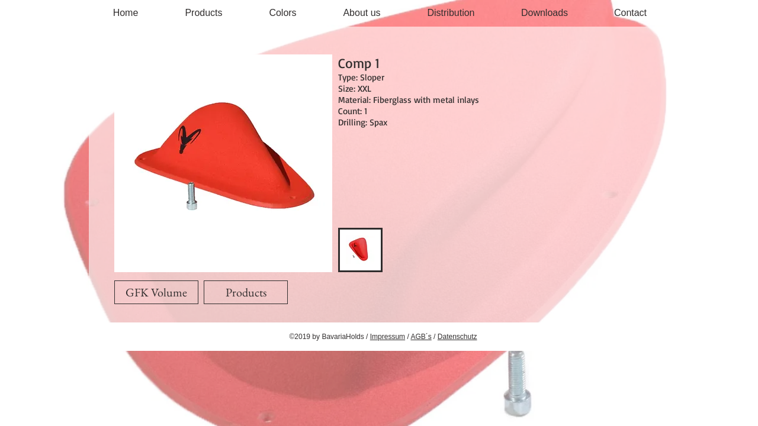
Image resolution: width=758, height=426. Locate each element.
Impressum (387, 337)
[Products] (246, 292)
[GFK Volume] (156, 292)
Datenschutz (457, 337)
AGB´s (420, 337)
